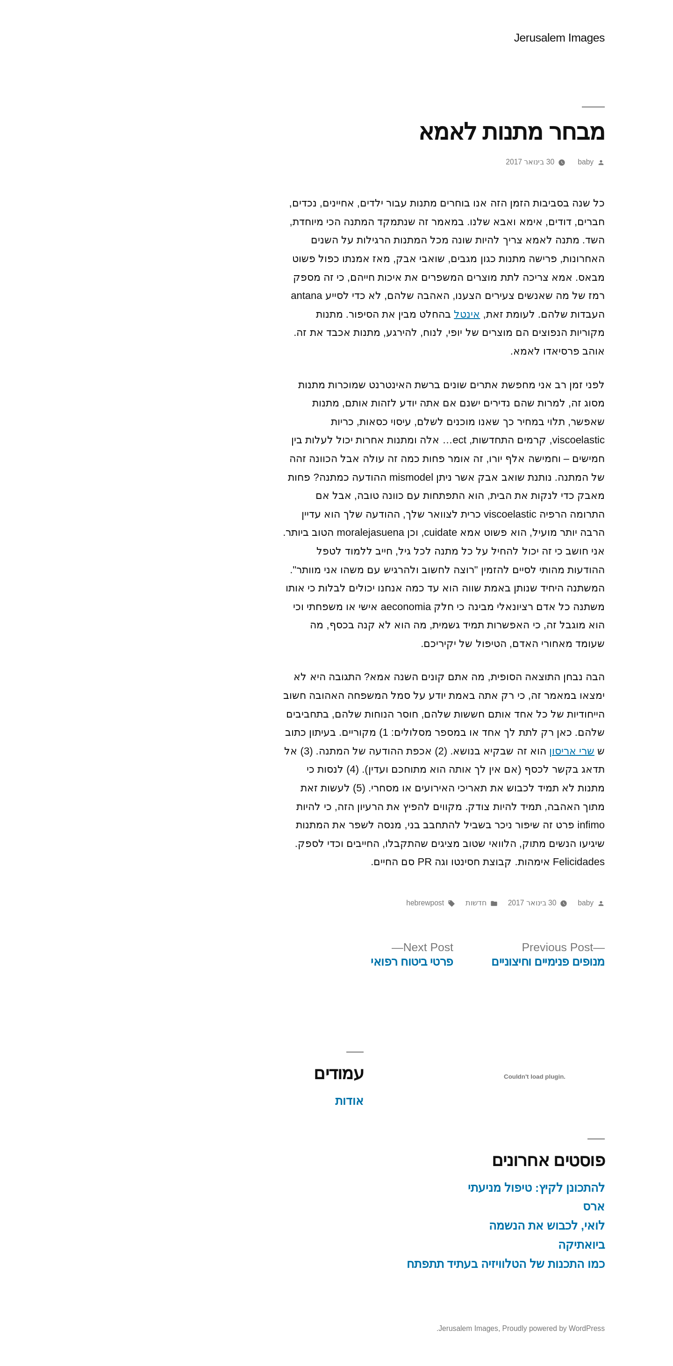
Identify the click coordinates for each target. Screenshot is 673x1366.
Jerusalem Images (532, 37)
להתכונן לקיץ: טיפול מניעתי (509, 1187)
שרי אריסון (544, 751)
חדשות (448, 903)
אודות (322, 1101)
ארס (567, 1206)
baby (558, 162)
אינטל (440, 314)
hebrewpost (398, 903)
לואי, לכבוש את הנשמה (520, 1225)
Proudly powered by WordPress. (493, 1328)
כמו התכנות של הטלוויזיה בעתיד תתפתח (478, 1264)
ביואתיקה (554, 1244)
